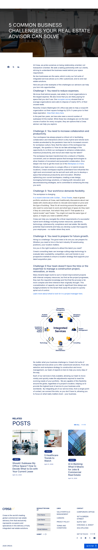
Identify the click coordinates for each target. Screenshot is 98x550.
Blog (16, 459)
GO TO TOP (90, 546)
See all (77, 425)
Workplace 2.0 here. (76, 163)
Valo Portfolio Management (63, 513)
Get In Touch (86, 534)
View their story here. (55, 113)
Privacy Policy (63, 522)
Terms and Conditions (62, 526)
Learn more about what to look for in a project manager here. (58, 293)
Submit (39, 534)
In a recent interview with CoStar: (46, 197)
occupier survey (64, 99)
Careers (60, 518)
